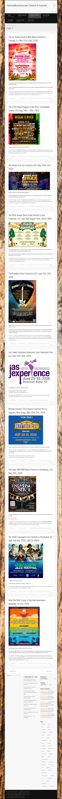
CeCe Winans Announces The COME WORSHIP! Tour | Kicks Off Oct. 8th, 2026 (47, 692)
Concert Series (31, 98)
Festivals (49, 98)
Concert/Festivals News (39, 98)
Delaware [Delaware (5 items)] (51, 732)
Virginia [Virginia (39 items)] (47, 780)
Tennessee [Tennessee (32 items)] (52, 775)
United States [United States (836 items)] (49, 778)
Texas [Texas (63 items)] (43, 778)
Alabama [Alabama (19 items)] (43, 724)
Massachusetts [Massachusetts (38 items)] (50, 748)
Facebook (53, 12)
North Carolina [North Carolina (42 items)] (51, 764)
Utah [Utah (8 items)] (42, 780)
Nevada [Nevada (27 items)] (49, 756)
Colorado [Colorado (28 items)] (49, 729)
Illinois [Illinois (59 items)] (43, 737)
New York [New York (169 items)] (43, 764)
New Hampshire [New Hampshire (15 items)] (45, 759)
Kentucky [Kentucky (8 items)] (49, 743)
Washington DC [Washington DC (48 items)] (44, 786)
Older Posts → (50, 671)
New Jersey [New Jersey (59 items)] (44, 761)
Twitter (56, 12)
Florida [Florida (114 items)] (43, 735)
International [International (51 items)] (44, 740)
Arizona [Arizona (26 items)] (49, 724)
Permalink (51, 99)
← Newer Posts (12, 671)
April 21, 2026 (22, 156)
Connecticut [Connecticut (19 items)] (44, 732)
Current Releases (22, 15)
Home (11, 15)
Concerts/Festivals (34, 15)
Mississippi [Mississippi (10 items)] (51, 753)
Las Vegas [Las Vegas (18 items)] (43, 745)
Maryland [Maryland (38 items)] (43, 748)
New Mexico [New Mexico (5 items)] (51, 761)
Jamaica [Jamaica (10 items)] (43, 743)
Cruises (49, 663)
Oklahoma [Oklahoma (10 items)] (48, 767)
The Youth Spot (20, 20)
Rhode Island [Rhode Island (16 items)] (44, 772)
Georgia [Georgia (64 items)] (48, 735)
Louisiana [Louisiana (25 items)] (50, 745)
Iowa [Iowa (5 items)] (50, 740)
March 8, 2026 (22, 663)
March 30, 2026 (22, 400)
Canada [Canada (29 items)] (43, 729)
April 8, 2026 (22, 206)
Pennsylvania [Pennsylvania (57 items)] (49, 770)
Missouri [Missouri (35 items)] (43, 756)
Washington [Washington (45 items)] (44, 783)
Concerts (45, 98)
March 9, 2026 (22, 591)
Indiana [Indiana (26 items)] (48, 737)
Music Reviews (46, 15)
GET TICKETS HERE (13, 518)
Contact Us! (31, 20)
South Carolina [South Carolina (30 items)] (44, 775)
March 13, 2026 (22, 528)
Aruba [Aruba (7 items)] (43, 726)
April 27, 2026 (22, 98)
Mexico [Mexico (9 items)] (43, 751)
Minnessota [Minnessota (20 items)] (44, 753)
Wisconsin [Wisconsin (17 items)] (52, 786)
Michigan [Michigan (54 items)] (48, 751)
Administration (13, 98)
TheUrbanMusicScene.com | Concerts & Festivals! (27, 5)
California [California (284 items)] (48, 726)
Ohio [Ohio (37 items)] (42, 767)
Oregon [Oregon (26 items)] (43, 770)
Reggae (10, 158)
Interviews (10, 20)
